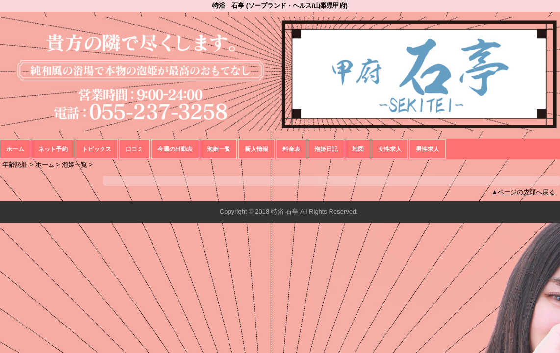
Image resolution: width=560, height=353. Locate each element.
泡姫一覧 (218, 149)
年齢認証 (15, 164)
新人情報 (256, 149)
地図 (358, 149)
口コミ (134, 149)
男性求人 (427, 149)
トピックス (96, 149)
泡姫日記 (326, 149)
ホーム (15, 149)
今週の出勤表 (175, 149)
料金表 (291, 149)
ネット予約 (53, 149)
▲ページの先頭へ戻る (523, 192)
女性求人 (390, 149)
